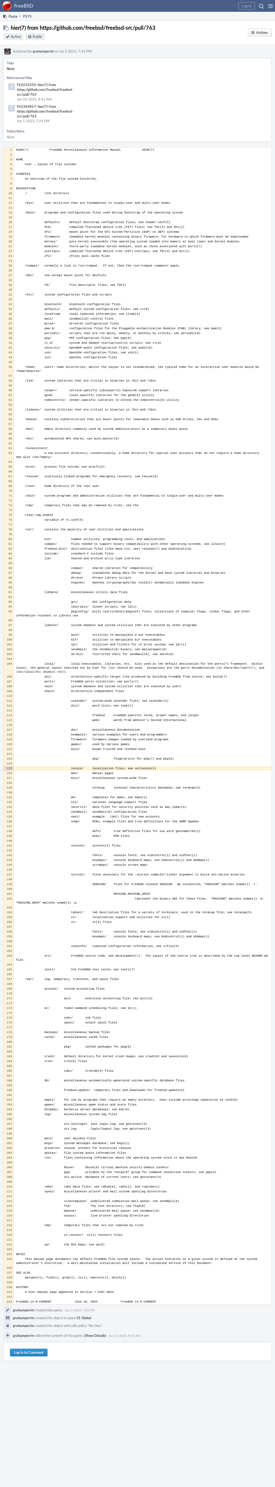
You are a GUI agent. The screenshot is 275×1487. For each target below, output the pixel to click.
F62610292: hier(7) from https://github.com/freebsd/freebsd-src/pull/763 (45, 89)
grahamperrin (43, 51)
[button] (270, 6)
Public (37, 36)
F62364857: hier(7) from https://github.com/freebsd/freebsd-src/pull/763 (45, 111)
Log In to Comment (29, 1352)
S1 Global (84, 1317)
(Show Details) (95, 1335)
